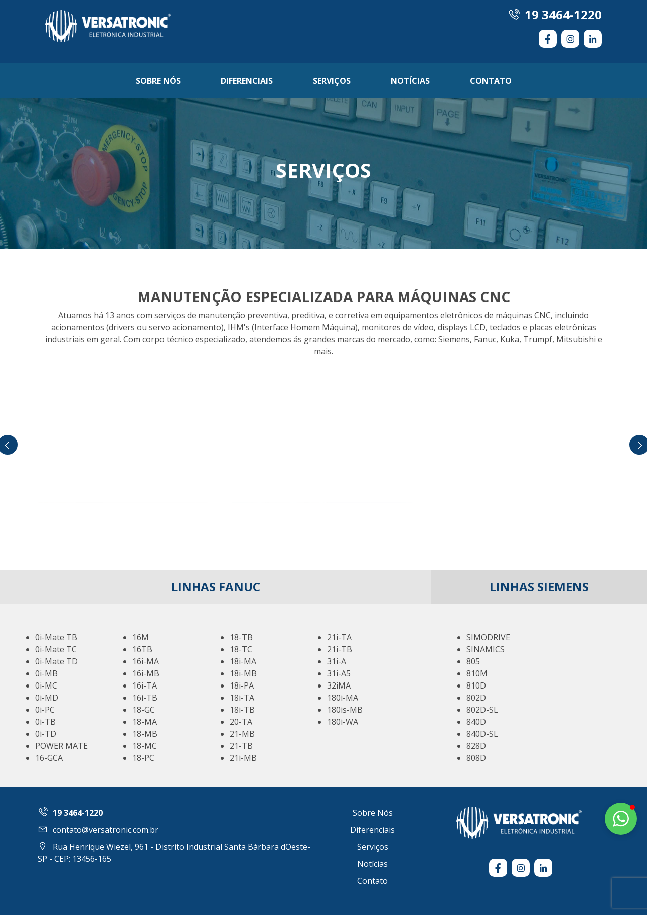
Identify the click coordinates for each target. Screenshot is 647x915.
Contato (491, 80)
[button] (621, 819)
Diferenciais (247, 80)
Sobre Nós (158, 80)
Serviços (332, 80)
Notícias (410, 80)
